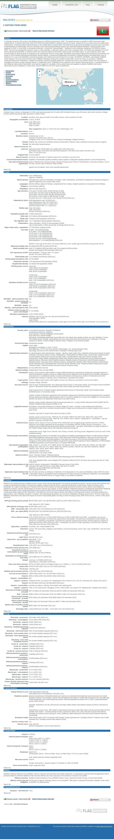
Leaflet (87, 104)
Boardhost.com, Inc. (35, 826)
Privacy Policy (22, 826)
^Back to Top (7, 169)
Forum (101, 5)
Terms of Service (12, 826)
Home (54, 5)
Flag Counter (18, 6)
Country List (71, 5)
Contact (3, 826)
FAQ (88, 5)
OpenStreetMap (97, 104)
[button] (75, 80)
